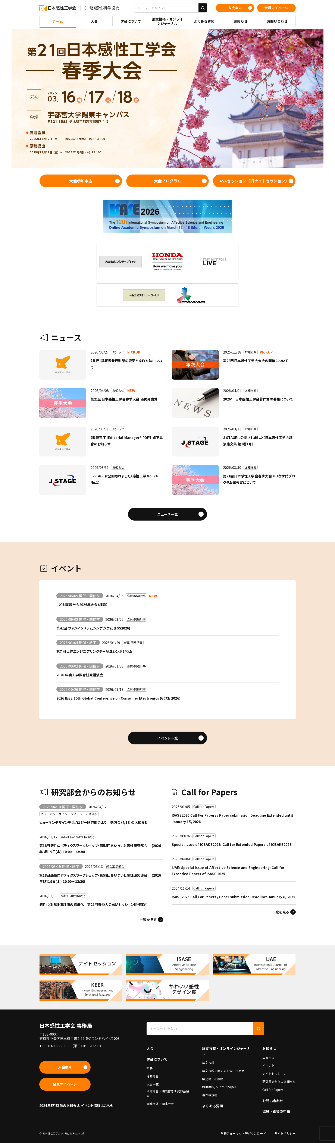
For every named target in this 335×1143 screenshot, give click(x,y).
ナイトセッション (274, 1073)
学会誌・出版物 (212, 1079)
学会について (157, 1059)
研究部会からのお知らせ (279, 1081)
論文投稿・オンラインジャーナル (226, 1051)
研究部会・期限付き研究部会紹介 (168, 1093)
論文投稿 (208, 1063)
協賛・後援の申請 (276, 1111)
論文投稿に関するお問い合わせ (223, 1071)
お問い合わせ (272, 1100)
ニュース (268, 1057)
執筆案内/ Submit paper (219, 1087)
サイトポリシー (285, 1133)
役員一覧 (153, 1084)
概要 (150, 1068)
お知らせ (269, 1048)
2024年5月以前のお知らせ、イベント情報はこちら (76, 1105)
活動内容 (153, 1076)
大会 (150, 1048)
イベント (268, 1065)
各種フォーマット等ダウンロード (243, 1133)
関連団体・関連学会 (160, 1104)
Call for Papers (273, 1089)
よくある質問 (212, 1105)
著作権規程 (209, 1095)
